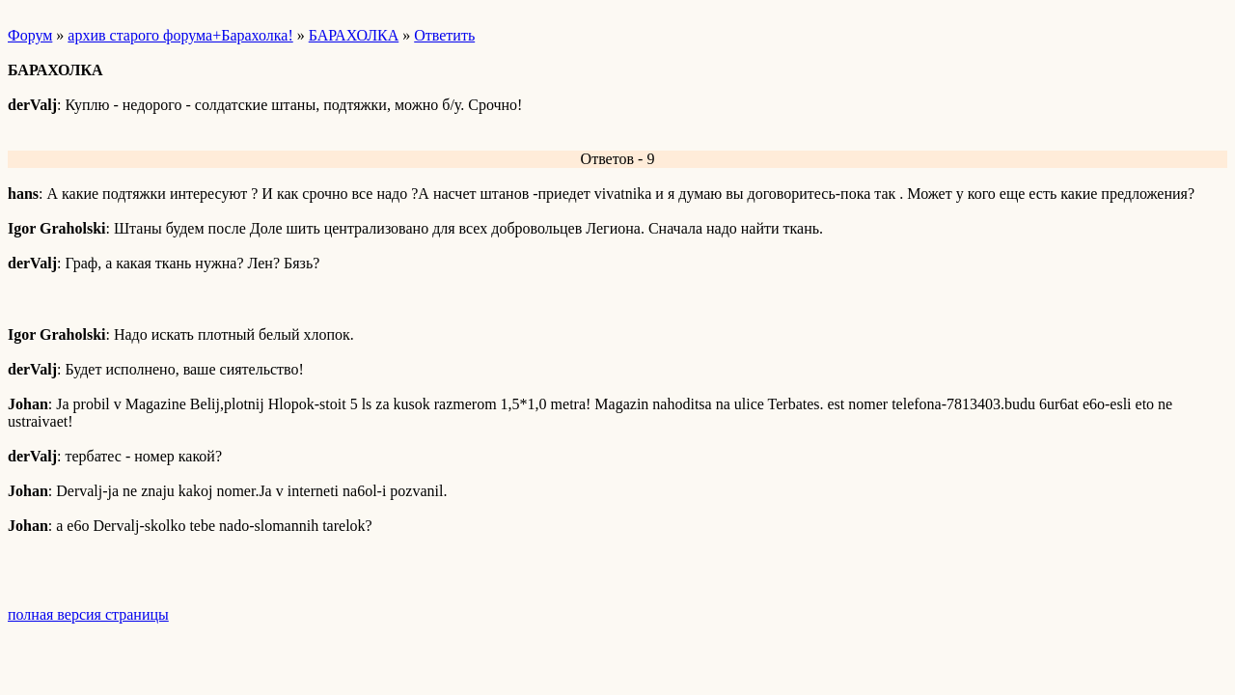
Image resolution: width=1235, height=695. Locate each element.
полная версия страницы (88, 614)
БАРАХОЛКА (354, 35)
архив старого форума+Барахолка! (180, 35)
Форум (30, 35)
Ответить (444, 35)
